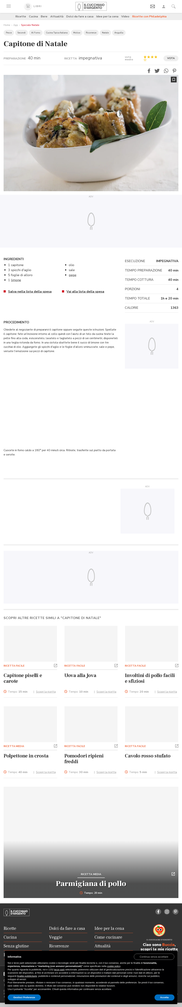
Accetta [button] (164, 997)
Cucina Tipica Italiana (57, 32)
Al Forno (35, 32)
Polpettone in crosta (26, 756)
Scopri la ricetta (46, 692)
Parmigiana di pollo (91, 884)
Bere (44, 16)
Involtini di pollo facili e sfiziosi (150, 678)
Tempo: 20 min (91, 893)
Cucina (33, 16)
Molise (76, 32)
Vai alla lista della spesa (85, 291)
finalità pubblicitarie (27, 976)
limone (16, 280)
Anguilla (118, 32)
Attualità (56, 16)
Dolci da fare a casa (79, 16)
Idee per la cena (107, 16)
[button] (149, 71)
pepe (72, 275)
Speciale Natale (30, 25)
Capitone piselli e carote (23, 678)
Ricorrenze (91, 32)
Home (7, 25)
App (15, 25)
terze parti (59, 969)
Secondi (21, 32)
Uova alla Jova (80, 675)
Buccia (168, 944)
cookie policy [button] (113, 966)
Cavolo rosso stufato (148, 756)
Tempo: (17, 692)
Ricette (20, 16)
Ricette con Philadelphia (149, 16)
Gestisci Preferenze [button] (24, 997)
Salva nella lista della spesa (30, 291)
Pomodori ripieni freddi (84, 759)
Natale (105, 32)
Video (125, 16)
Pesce (9, 32)
